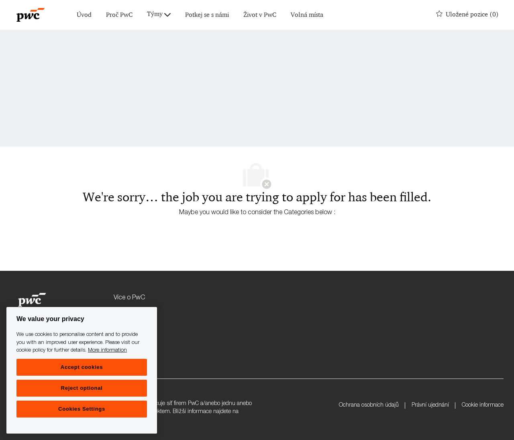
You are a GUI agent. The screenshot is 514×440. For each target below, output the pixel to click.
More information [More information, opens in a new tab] (107, 350)
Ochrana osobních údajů (369, 405)
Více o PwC (129, 298)
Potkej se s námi (207, 15)
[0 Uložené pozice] (467, 15)
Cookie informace (483, 405)
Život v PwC (259, 15)
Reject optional (82, 388)
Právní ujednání (430, 405)
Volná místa (307, 15)
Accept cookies (82, 367)
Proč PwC (119, 15)
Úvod (84, 15)
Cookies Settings (81, 409)
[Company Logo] (30, 15)
